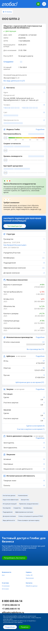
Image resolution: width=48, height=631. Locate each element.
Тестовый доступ (14, 226)
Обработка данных (31, 586)
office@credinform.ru (13, 612)
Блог (3, 575)
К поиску (7, 12)
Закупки (9, 389)
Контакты (29, 583)
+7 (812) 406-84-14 (11, 605)
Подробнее (10, 627)
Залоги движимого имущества (19, 436)
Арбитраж (10, 356)
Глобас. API (29, 575)
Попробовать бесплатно (14, 558)
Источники (5, 589)
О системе (5, 583)
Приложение (30, 578)
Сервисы (29, 572)
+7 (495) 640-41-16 (11, 609)
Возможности (6, 572)
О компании (5, 586)
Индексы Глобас (13, 129)
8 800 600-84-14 (12, 601)
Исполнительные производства (19, 337)
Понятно (24, 627)
